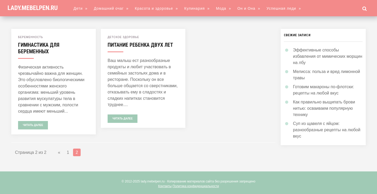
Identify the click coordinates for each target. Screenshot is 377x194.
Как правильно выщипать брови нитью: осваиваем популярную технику (324, 108)
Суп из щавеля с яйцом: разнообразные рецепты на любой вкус (327, 129)
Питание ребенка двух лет (140, 45)
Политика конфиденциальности (196, 186)
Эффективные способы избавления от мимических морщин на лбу (327, 56)
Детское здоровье (123, 37)
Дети (81, 8)
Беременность (30, 37)
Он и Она (248, 8)
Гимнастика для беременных (38, 48)
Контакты (165, 186)
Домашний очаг (111, 8)
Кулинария (197, 8)
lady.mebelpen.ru (33, 8)
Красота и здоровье (156, 8)
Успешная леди (284, 8)
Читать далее (33, 125)
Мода (223, 8)
